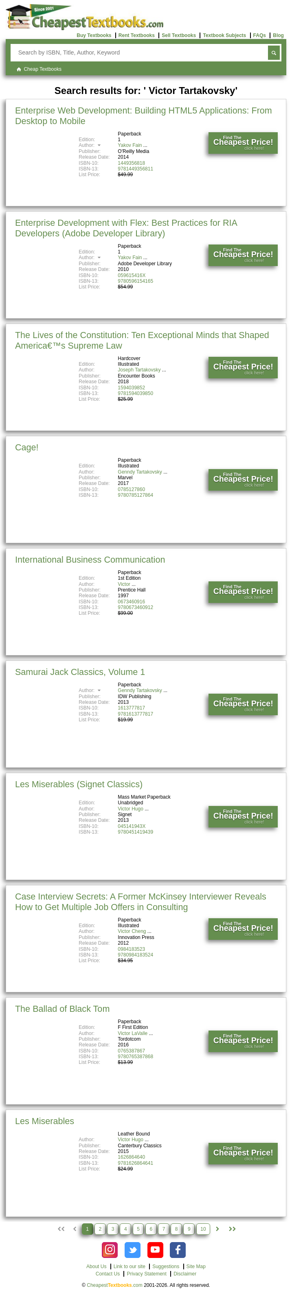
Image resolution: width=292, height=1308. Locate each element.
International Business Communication (90, 560)
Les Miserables (44, 1121)
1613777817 (131, 708)
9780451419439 (135, 832)
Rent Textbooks (137, 35)
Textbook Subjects (224, 35)
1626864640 (131, 1157)
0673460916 (131, 602)
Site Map (196, 1266)
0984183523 (131, 949)
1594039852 (131, 388)
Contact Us (108, 1274)
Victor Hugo (130, 809)
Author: (91, 145)
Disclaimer (184, 1274)
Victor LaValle (132, 1033)
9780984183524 (135, 955)
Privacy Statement (146, 1274)
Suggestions (165, 1266)
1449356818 (131, 163)
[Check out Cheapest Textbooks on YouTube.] (155, 1250)
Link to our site (129, 1266)
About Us (96, 1266)
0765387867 (131, 1051)
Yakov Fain (130, 145)
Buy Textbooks (94, 35)
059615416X (131, 275)
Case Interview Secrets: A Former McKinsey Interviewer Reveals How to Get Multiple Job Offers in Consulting (140, 901)
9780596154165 (135, 281)
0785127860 (131, 489)
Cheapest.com (115, 1285)
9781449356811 (135, 169)
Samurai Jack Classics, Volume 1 (80, 672)
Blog (278, 35)
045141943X (131, 826)
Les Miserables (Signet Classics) (79, 784)
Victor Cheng (132, 931)
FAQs (259, 35)
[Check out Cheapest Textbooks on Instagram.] (110, 1250)
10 (203, 1229)
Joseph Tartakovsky (139, 370)
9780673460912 (135, 607)
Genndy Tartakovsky (140, 472)
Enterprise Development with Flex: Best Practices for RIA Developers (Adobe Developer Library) (126, 228)
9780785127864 (135, 495)
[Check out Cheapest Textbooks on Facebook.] (178, 1250)
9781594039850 (135, 393)
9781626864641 (135, 1163)
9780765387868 (135, 1056)
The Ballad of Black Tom (62, 1009)
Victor (124, 584)
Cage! (27, 447)
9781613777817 (135, 714)
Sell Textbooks (179, 35)
